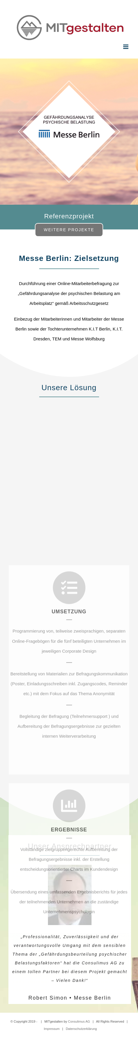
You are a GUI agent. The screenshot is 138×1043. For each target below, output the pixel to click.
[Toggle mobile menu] (126, 47)
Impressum (52, 1028)
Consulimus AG (79, 1021)
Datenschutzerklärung (81, 1028)
